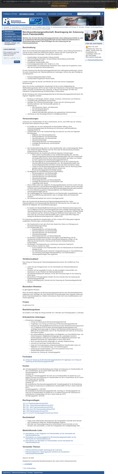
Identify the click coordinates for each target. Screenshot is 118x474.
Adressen (41, 14)
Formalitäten (10, 14)
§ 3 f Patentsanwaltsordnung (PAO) (36, 403)
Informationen (26, 14)
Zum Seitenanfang (30, 468)
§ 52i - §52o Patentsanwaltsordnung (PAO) (39, 407)
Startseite (6, 27)
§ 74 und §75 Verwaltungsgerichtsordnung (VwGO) (41, 413)
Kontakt (30, 472)
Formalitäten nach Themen (42, 27)
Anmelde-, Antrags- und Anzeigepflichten (91, 27)
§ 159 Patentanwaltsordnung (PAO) (36, 411)
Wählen (17, 62)
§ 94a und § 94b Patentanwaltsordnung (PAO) (40, 409)
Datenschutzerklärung (19, 472)
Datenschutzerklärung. (61, 3)
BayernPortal (38, 472)
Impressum (6, 472)
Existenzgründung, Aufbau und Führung (64, 27)
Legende (28, 464)
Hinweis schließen (59, 6)
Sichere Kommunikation (60, 14)
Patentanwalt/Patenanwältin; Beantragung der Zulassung (43, 450)
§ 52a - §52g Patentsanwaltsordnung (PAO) (39, 405)
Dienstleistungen (27, 27)
